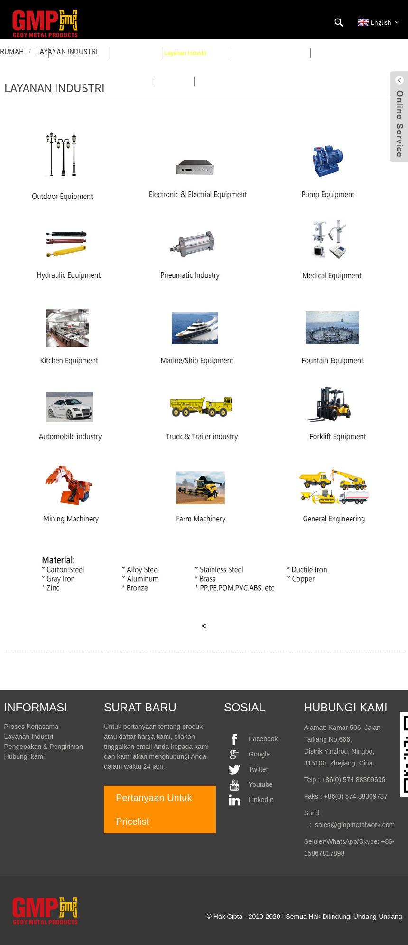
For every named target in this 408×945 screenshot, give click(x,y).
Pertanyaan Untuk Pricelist (154, 810)
